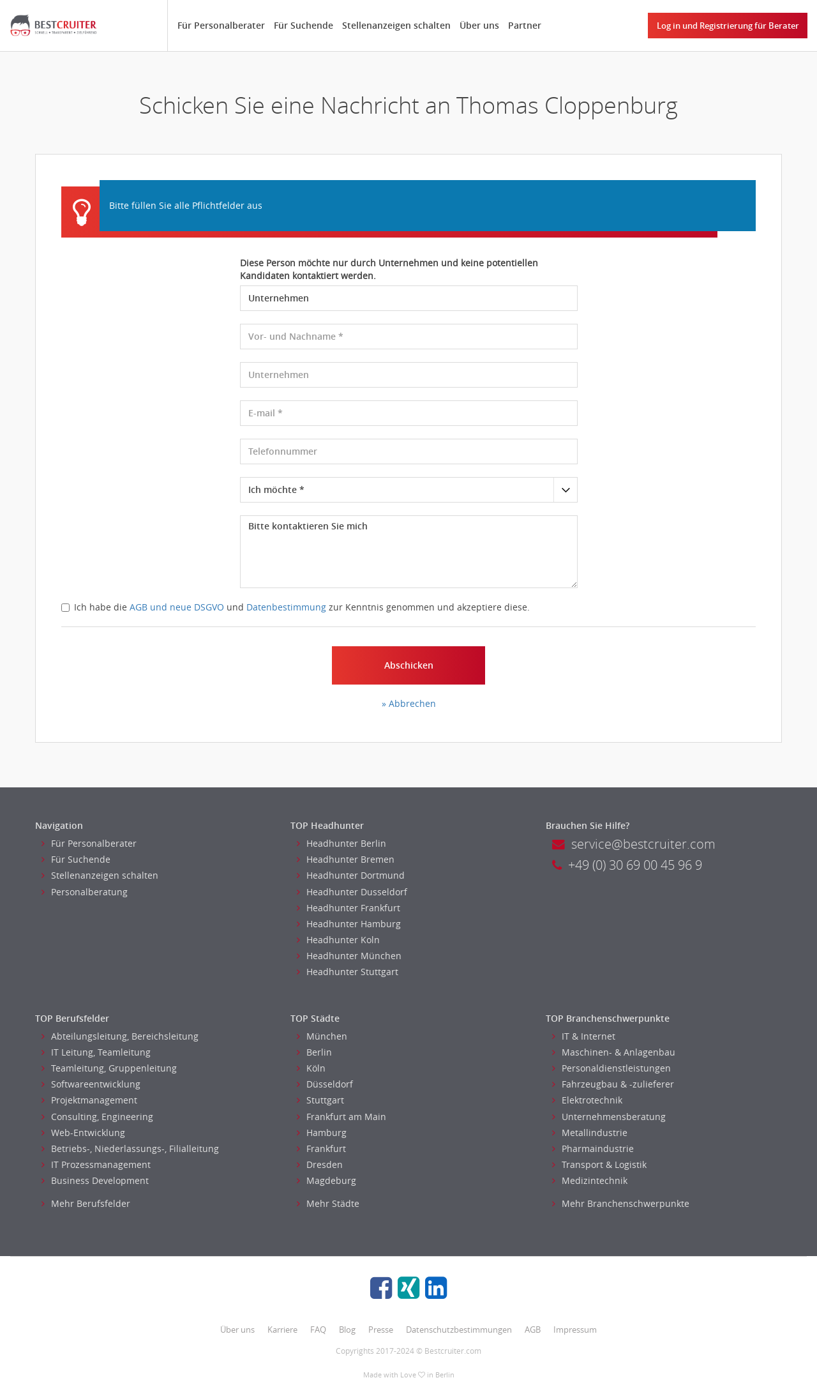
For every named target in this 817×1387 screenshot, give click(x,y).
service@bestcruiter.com (634, 844)
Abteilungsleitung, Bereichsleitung (120, 1036)
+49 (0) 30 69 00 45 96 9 (627, 865)
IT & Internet (583, 1036)
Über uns (479, 25)
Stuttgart (320, 1100)
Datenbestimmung (286, 607)
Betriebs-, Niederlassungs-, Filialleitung (130, 1148)
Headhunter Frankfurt (348, 908)
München (322, 1036)
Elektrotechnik (587, 1100)
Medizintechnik (589, 1180)
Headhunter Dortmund (351, 875)
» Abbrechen (409, 703)
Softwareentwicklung (90, 1084)
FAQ (318, 1329)
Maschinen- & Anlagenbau (613, 1052)
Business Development (95, 1180)
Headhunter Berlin (341, 843)
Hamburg (322, 1132)
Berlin (314, 1052)
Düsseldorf (325, 1084)
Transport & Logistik (599, 1164)
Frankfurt (321, 1148)
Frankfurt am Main (341, 1116)
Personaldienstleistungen (611, 1068)
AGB (533, 1329)
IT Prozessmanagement (96, 1164)
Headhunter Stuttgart (347, 972)
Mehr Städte (328, 1203)
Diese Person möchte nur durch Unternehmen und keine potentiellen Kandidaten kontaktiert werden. (389, 269)
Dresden (320, 1164)
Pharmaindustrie (593, 1148)
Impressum (575, 1329)
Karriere (282, 1329)
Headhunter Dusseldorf (352, 892)
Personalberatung (84, 892)
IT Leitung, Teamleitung (96, 1052)
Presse (380, 1329)
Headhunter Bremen (345, 859)
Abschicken (408, 665)
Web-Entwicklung (83, 1132)
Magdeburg (326, 1180)
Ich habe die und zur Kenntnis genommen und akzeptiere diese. (295, 607)
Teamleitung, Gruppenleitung (109, 1068)
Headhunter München (349, 956)
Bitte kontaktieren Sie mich (409, 551)
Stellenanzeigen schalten (396, 25)
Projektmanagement (89, 1100)
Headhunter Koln (338, 940)
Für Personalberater (221, 25)
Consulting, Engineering (97, 1116)
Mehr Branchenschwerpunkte (620, 1203)
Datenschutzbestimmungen (459, 1329)
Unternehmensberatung (609, 1116)
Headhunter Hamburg (349, 924)
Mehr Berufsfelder (85, 1203)
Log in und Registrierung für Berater (728, 25)
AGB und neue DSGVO (177, 607)
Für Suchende (303, 25)
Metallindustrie (589, 1132)
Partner (524, 25)
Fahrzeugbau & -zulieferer (613, 1084)
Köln (311, 1068)
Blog (347, 1329)
